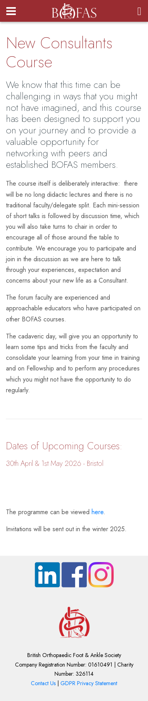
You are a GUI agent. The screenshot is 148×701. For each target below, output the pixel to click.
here (97, 512)
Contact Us (43, 683)
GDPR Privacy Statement (88, 683)
